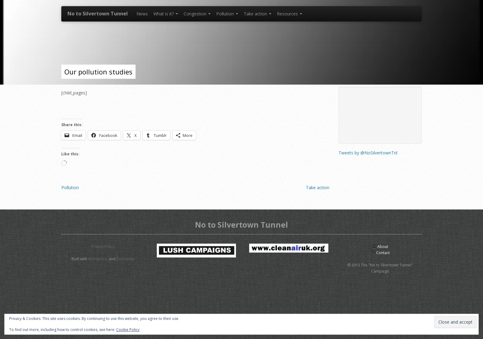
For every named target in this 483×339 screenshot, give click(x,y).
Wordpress (98, 258)
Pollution (227, 14)
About (380, 246)
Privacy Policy (103, 246)
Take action (257, 14)
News (142, 14)
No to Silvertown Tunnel (97, 13)
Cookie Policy (128, 329)
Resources (289, 14)
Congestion (197, 14)
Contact (380, 252)
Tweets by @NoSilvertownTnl (368, 153)
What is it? (165, 14)
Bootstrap (125, 258)
